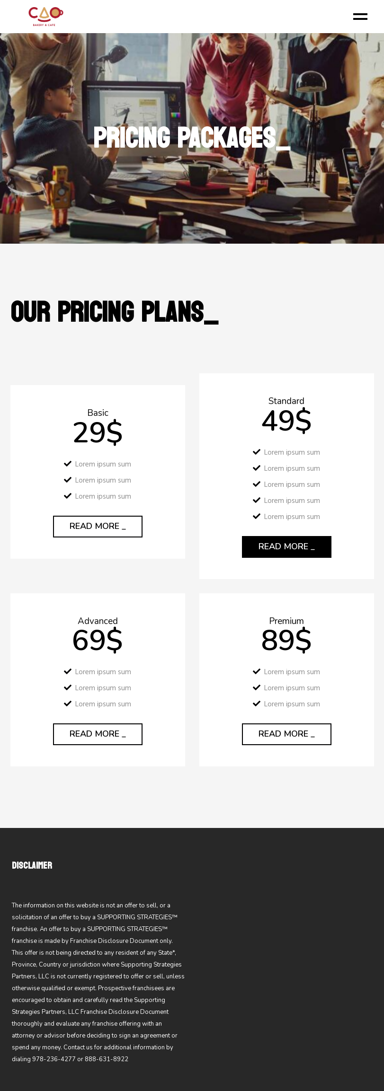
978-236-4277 (54, 1059)
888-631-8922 (106, 1059)
